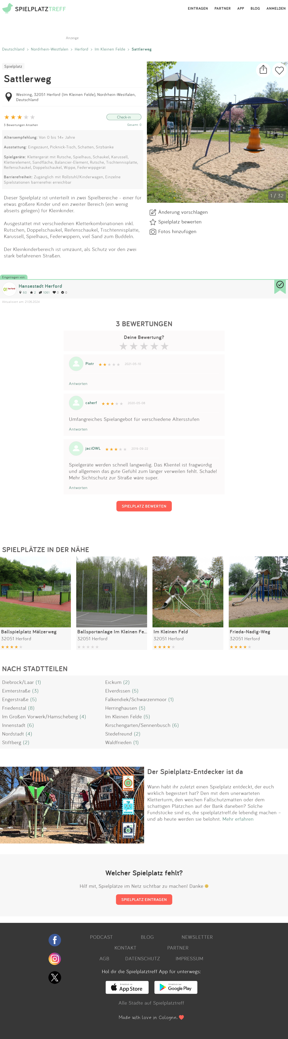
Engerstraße (15, 699)
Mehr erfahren (238, 819)
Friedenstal (14, 708)
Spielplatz (13, 66)
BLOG (255, 8)
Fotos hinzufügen (177, 231)
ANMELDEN (276, 8)
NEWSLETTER (197, 937)
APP (240, 8)
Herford (81, 49)
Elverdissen (117, 690)
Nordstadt (13, 733)
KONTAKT (125, 947)
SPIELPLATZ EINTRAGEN (144, 899)
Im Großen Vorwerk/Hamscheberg (40, 716)
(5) (135, 690)
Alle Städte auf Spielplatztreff (151, 1002)
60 (23, 292)
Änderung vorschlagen (183, 212)
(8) (31, 708)
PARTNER (223, 8)
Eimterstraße (16, 690)
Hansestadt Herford (40, 286)
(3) (35, 690)
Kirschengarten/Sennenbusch (138, 725)
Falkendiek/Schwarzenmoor (136, 699)
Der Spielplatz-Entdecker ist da (195, 771)
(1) (38, 682)
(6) (30, 725)
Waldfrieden (118, 742)
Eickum (113, 682)
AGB (104, 958)
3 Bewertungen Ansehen (21, 125)
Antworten (78, 383)
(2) (126, 682)
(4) (83, 716)
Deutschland (13, 49)
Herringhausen (121, 708)
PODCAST (101, 937)
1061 (44, 292)
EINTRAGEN (198, 8)
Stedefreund (118, 733)
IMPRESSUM (189, 958)
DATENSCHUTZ (142, 958)
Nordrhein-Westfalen (50, 49)
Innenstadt (14, 725)
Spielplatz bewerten (180, 221)
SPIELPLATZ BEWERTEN (144, 506)
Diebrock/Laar (18, 682)
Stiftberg (11, 742)
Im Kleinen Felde (110, 49)
